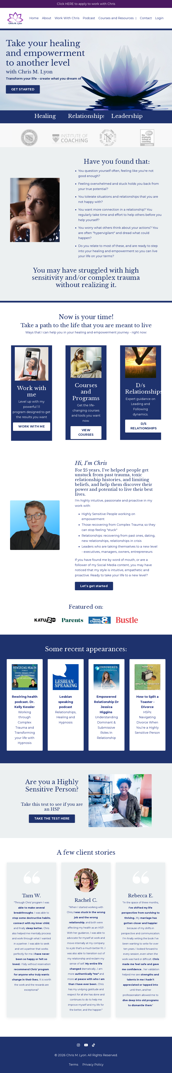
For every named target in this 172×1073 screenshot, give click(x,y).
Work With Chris (67, 18)
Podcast (89, 18)
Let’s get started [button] (94, 586)
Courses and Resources (117, 18)
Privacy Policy (92, 1064)
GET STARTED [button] (22, 89)
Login (159, 18)
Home (34, 18)
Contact (146, 18)
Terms (73, 1064)
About (46, 18)
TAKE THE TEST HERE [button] (52, 818)
